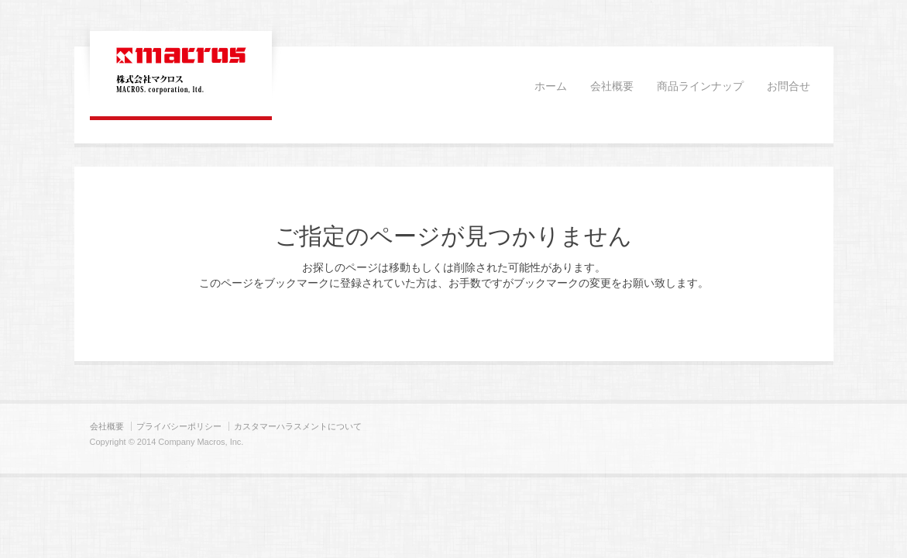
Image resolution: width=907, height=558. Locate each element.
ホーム (550, 86)
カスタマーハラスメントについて (298, 426)
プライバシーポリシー (179, 426)
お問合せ (788, 86)
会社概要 (612, 86)
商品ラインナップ (700, 86)
